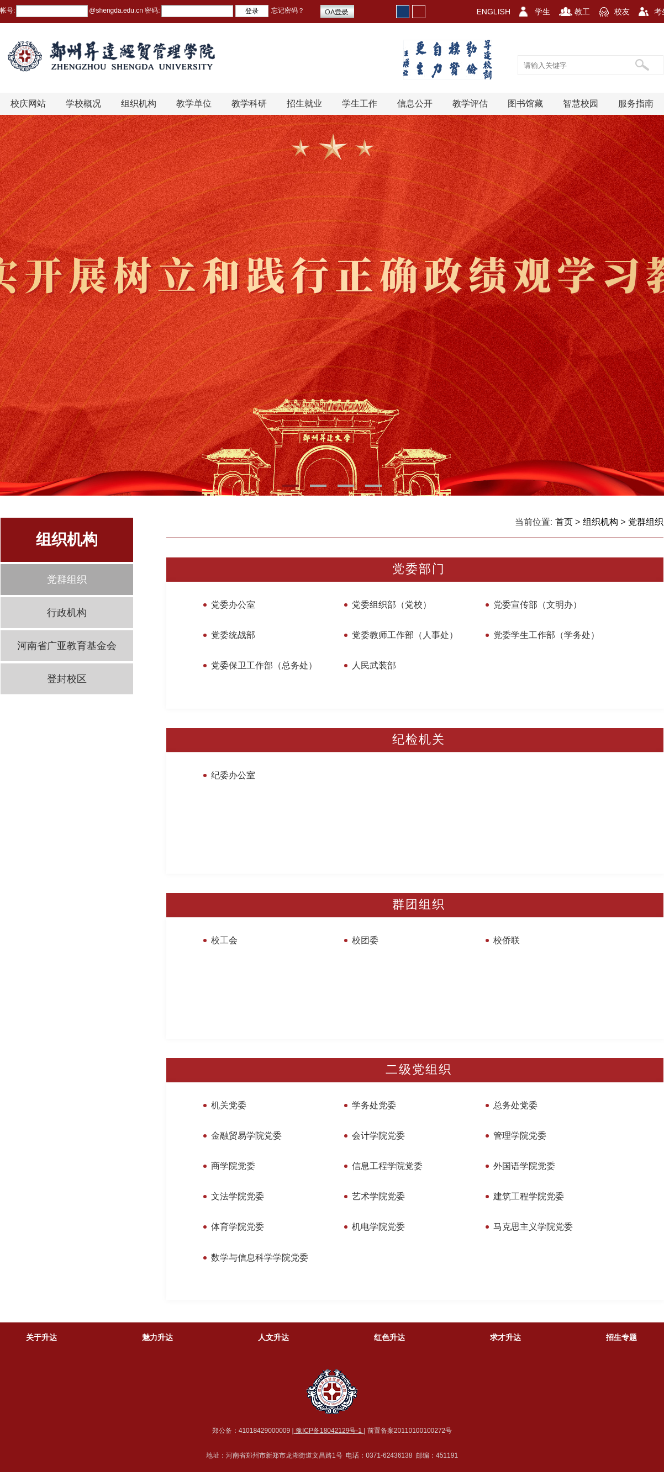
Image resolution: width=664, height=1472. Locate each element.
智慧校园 (580, 103)
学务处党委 (374, 1105)
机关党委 (228, 1105)
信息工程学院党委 (387, 1166)
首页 (564, 522)
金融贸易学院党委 (246, 1135)
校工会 (224, 940)
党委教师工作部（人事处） (405, 635)
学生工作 (359, 103)
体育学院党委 (237, 1226)
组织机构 (138, 103)
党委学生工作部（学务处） (546, 635)
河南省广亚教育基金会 (67, 645)
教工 (582, 11)
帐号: (7, 10)
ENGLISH (493, 11)
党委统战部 (233, 635)
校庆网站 (28, 103)
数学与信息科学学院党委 (259, 1257)
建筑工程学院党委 (528, 1196)
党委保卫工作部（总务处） (264, 665)
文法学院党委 (237, 1196)
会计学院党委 (378, 1135)
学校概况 (83, 103)
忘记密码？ (287, 10)
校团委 (365, 940)
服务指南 (636, 103)
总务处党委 (515, 1105)
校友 (622, 11)
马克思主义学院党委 (533, 1226)
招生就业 (304, 103)
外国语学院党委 (524, 1166)
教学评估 (470, 103)
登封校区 (67, 678)
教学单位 (194, 103)
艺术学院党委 (378, 1196)
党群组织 (67, 579)
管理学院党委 (519, 1135)
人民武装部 (374, 665)
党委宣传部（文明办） (537, 604)
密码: (151, 10)
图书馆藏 (525, 103)
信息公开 (415, 103)
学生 (542, 11)
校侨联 (506, 940)
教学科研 (249, 103)
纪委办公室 (233, 775)
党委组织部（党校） (391, 604)
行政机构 (67, 612)
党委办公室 (233, 604)
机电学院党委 (378, 1226)
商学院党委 (233, 1166)
